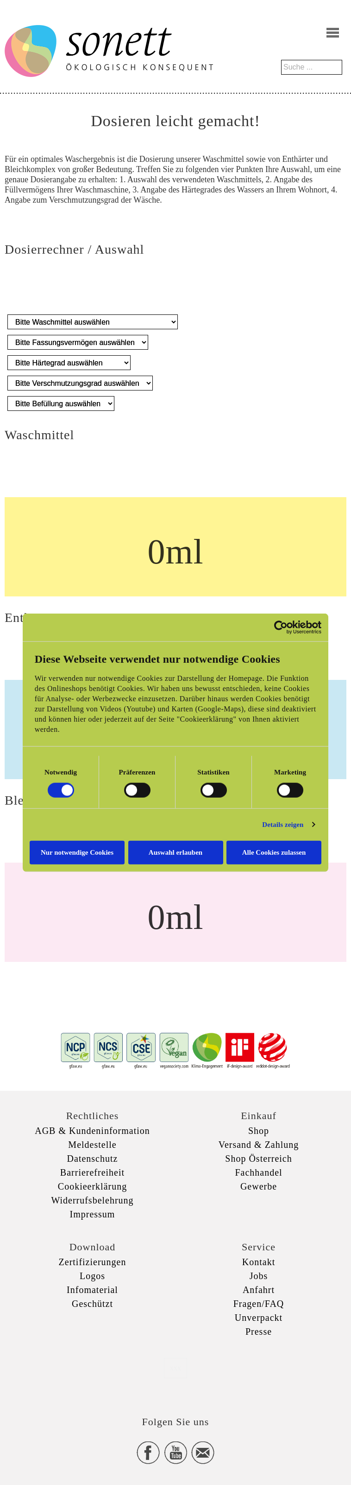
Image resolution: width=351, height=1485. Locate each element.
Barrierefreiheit (92, 1172)
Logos (92, 1276)
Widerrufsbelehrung (92, 1200)
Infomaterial (92, 1290)
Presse (258, 1331)
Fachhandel (258, 1172)
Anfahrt (259, 1290)
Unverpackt (258, 1317)
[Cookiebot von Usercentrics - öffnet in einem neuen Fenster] (280, 627)
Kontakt (258, 1262)
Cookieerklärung (92, 1186)
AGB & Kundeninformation (92, 1131)
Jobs (259, 1276)
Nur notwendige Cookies (77, 852)
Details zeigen (282, 824)
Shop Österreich (258, 1158)
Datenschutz (92, 1158)
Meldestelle (92, 1144)
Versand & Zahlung (259, 1144)
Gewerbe (258, 1186)
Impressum (92, 1214)
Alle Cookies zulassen (274, 852)
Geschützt (92, 1304)
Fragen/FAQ (258, 1304)
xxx (175, 1368)
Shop (258, 1131)
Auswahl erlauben (175, 852)
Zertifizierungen (92, 1262)
